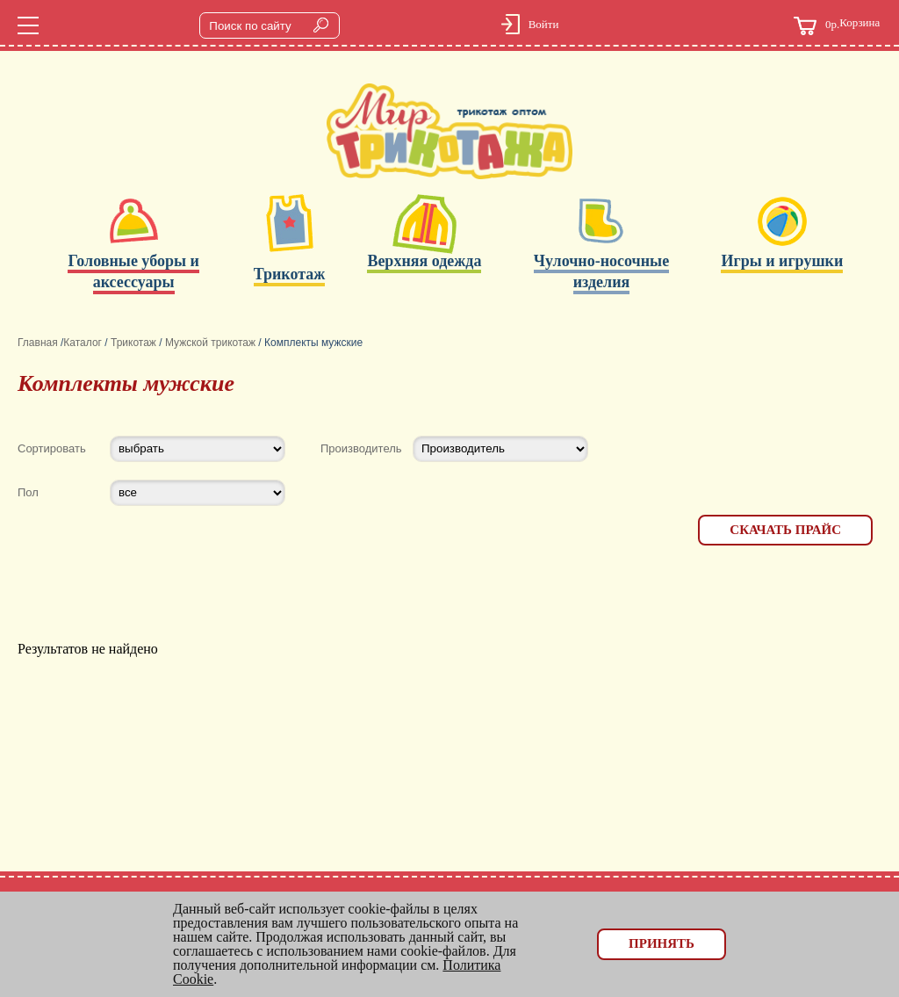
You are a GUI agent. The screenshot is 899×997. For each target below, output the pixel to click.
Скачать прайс (785, 530)
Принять (661, 943)
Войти (544, 24)
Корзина (837, 26)
